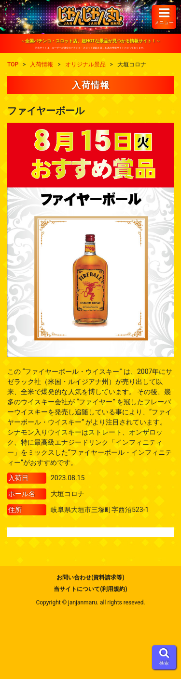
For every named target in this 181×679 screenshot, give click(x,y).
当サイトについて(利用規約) (90, 589)
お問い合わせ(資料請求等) (90, 577)
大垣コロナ (67, 494)
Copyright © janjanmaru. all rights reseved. (90, 602)
